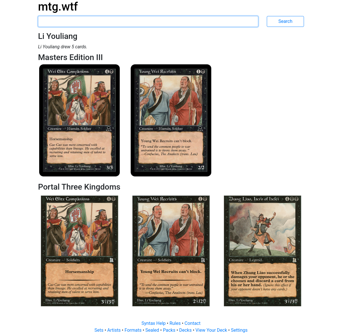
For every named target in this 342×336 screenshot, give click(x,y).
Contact (192, 323)
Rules (176, 323)
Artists (114, 330)
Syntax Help (154, 323)
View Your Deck (212, 330)
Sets (99, 330)
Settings (239, 330)
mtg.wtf (58, 6)
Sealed (152, 330)
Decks (186, 330)
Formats (133, 330)
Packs (169, 330)
